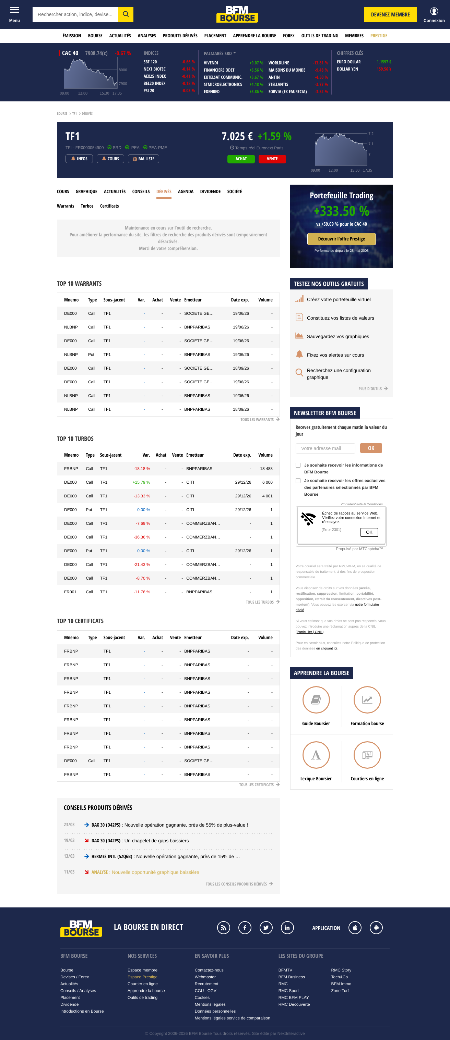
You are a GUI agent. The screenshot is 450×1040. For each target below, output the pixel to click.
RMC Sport (289, 990)
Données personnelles (215, 1011)
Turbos (87, 206)
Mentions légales (210, 1004)
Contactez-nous (209, 970)
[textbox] (75, 14)
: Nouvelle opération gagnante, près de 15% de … (166, 856)
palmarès (213, 53)
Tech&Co (339, 977)
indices (151, 53)
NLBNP (71, 327)
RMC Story (341, 970)
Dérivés (163, 191)
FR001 (70, 592)
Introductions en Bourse (82, 1011)
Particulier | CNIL (309, 632)
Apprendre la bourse (254, 36)
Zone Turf (340, 990)
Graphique (86, 191)
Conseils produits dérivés (98, 807)
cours (63, 191)
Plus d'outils (373, 389)
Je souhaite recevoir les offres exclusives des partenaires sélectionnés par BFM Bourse (341, 487)
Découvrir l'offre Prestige (341, 239)
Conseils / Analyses (78, 990)
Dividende (210, 191)
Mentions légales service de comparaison (232, 1018)
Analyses (147, 36)
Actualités (120, 36)
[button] (125, 14)
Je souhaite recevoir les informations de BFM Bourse (339, 468)
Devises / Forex (74, 977)
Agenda (185, 191)
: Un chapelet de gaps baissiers (140, 840)
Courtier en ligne (143, 983)
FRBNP (71, 468)
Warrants (65, 206)
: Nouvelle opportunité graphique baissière (145, 872)
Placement (215, 36)
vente (272, 159)
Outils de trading (319, 36)
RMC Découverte (294, 1004)
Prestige (378, 36)
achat (241, 159)
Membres (354, 36)
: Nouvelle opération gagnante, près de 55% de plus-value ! (170, 825)
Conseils (141, 191)
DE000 (70, 313)
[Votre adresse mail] (325, 448)
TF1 (107, 313)
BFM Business (292, 977)
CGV (212, 990)
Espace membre (142, 970)
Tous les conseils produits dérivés (239, 884)
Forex (289, 36)
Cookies (202, 997)
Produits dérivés (180, 36)
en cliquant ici (326, 649)
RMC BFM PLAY (294, 997)
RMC (283, 983)
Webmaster (205, 977)
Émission (72, 36)
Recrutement (206, 983)
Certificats (109, 206)
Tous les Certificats (259, 785)
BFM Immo (341, 983)
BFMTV (286, 970)
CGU (199, 990)
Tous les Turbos (263, 602)
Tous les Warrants (260, 419)
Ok (371, 448)
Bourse (95, 36)
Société (234, 191)
